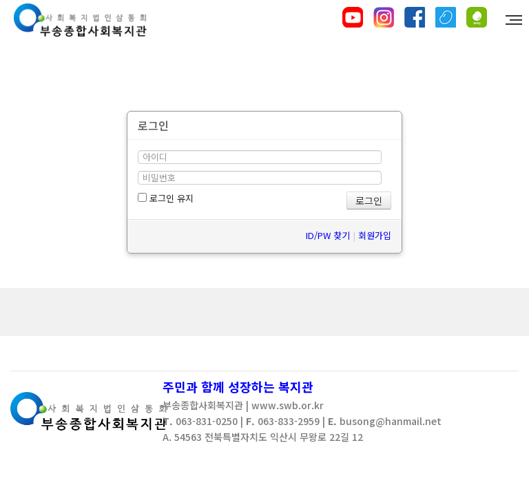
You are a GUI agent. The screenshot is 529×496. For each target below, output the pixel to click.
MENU (516, 20)
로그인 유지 (166, 198)
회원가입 (374, 235)
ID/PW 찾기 (328, 235)
